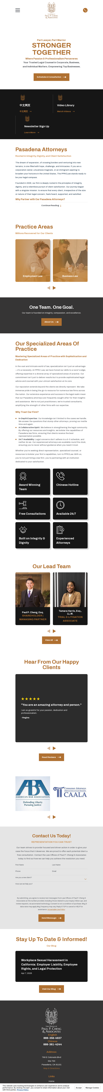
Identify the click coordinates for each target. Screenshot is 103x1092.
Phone (17, 872)
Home (51, 1082)
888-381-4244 (52, 1045)
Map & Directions (51, 1069)
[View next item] (54, 288)
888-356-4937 (52, 1038)
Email (54, 872)
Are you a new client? (23, 878)
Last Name (56, 865)
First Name (19, 865)
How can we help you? (24, 884)
